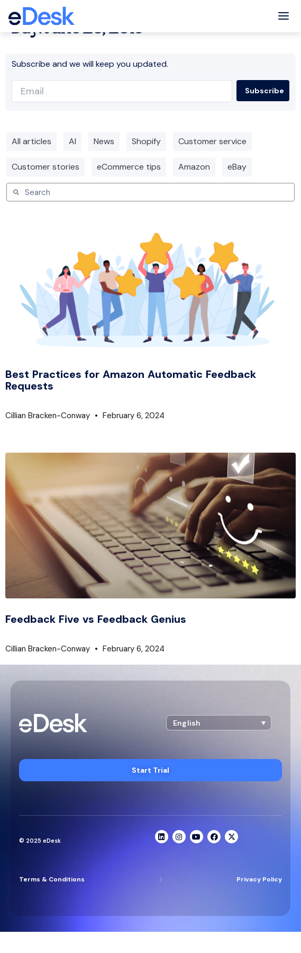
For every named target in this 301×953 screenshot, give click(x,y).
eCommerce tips (129, 166)
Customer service (212, 141)
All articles (31, 141)
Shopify (146, 141)
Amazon (194, 166)
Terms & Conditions (52, 879)
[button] (218, 722)
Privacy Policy (259, 879)
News (104, 141)
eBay (237, 166)
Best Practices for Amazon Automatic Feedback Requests (130, 380)
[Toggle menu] (283, 16)
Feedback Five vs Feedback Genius (95, 619)
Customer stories (45, 166)
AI (72, 141)
